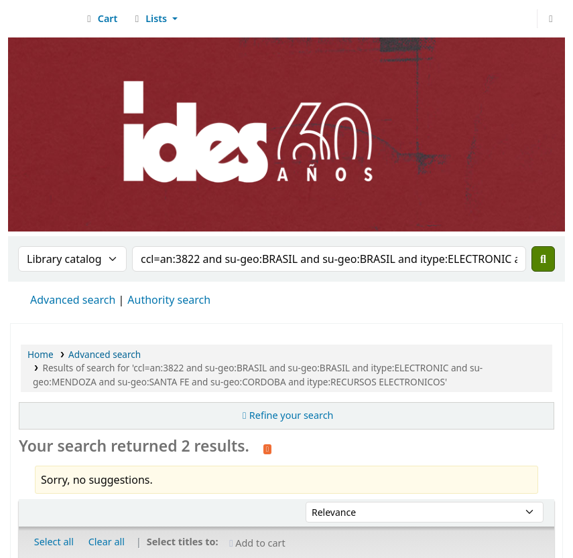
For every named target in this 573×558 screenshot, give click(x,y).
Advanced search (72, 299)
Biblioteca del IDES (44, 18)
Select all (54, 541)
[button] (100, 18)
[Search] (543, 259)
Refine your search (291, 415)
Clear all (106, 541)
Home (40, 354)
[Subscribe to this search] (267, 447)
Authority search (168, 299)
